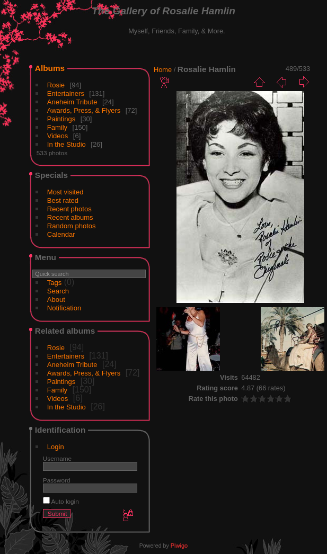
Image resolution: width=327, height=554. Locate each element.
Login (55, 447)
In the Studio (66, 144)
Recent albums (70, 217)
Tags (54, 283)
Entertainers (65, 93)
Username (57, 458)
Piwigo (179, 545)
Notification (64, 308)
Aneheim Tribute (72, 102)
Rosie (56, 85)
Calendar (61, 234)
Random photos (71, 226)
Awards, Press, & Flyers (83, 110)
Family (57, 127)
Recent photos (69, 209)
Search (58, 291)
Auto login (61, 501)
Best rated (62, 200)
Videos (57, 136)
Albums (50, 68)
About (56, 299)
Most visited (65, 192)
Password (56, 480)
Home (163, 70)
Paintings (61, 119)
